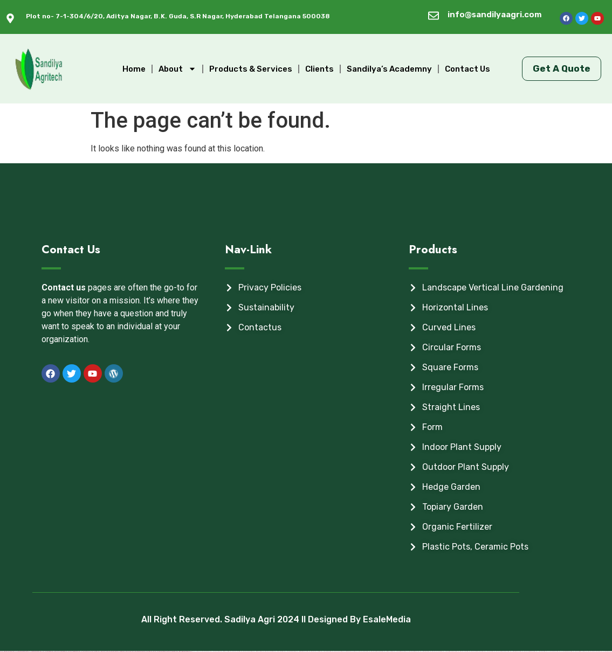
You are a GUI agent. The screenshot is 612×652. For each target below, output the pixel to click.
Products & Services (250, 69)
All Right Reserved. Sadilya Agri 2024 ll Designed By (252, 619)
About (177, 68)
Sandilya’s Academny (389, 69)
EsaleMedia (387, 619)
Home (134, 69)
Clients (319, 69)
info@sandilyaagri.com (495, 14)
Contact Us (467, 69)
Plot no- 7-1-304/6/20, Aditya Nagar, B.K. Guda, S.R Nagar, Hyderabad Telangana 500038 (177, 16)
